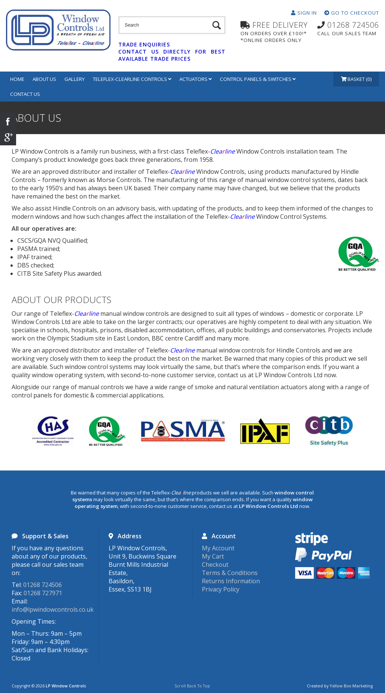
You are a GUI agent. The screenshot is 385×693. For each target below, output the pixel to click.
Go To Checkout (351, 12)
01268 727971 (43, 593)
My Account (218, 548)
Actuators (195, 79)
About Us (44, 79)
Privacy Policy (220, 589)
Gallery (74, 79)
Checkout (215, 564)
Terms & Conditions (230, 573)
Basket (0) (356, 79)
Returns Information (231, 581)
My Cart (213, 556)
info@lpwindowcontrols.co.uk (53, 609)
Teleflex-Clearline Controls (132, 79)
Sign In (304, 12)
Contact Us (25, 94)
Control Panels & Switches (257, 79)
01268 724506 (42, 585)
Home (17, 79)
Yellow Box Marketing (351, 686)
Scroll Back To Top (192, 686)
